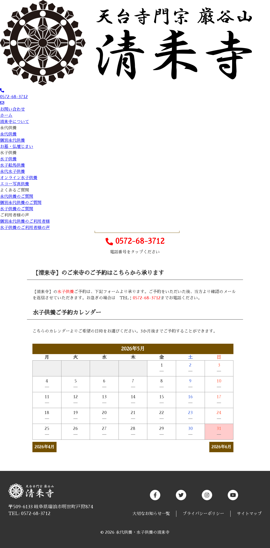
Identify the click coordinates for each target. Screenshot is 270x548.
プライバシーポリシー (203, 514)
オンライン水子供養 (18, 178)
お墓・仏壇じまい (16, 147)
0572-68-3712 (135, 241)
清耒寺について (14, 122)
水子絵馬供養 (12, 165)
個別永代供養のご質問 (20, 203)
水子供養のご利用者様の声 (25, 228)
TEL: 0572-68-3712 (29, 513)
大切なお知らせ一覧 (151, 514)
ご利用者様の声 (14, 215)
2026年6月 (221, 447)
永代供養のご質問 (16, 196)
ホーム (6, 115)
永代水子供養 (12, 172)
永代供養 (8, 128)
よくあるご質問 (14, 190)
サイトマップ (249, 514)
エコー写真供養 (14, 184)
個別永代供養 (12, 140)
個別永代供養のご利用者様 (25, 221)
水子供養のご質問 (16, 209)
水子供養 (8, 153)
